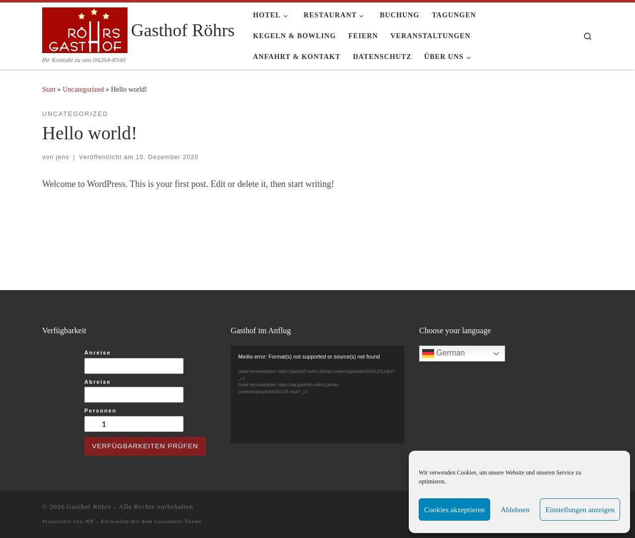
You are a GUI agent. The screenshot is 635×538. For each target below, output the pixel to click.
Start (49, 89)
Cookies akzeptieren (454, 510)
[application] (317, 394)
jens (62, 157)
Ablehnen (515, 510)
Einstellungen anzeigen (580, 510)
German (443, 353)
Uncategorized (83, 89)
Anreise (97, 353)
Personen (100, 411)
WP (89, 521)
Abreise (97, 382)
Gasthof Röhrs (89, 506)
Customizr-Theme (178, 521)
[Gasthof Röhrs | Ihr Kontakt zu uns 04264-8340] (84, 29)
